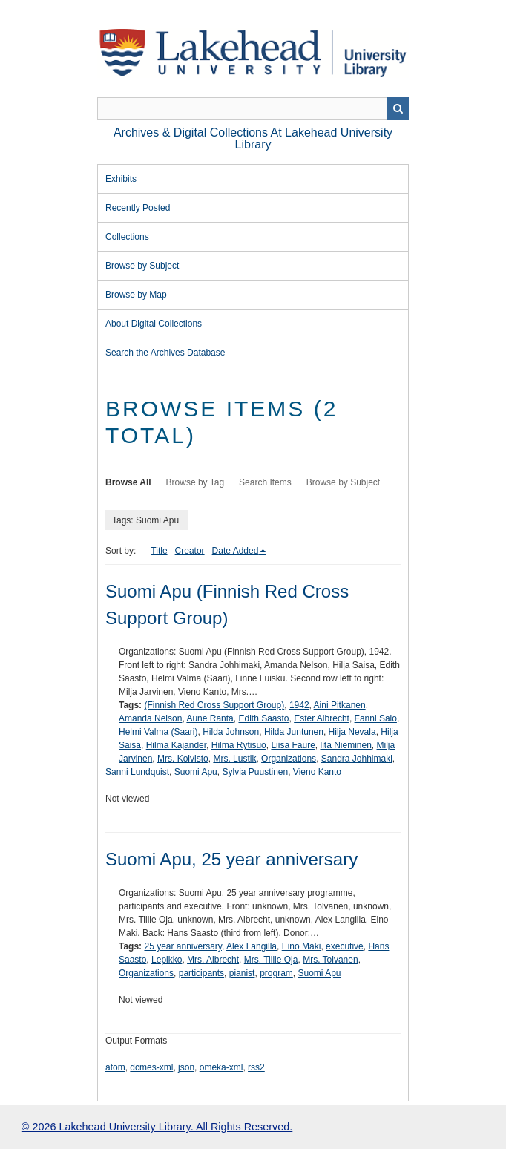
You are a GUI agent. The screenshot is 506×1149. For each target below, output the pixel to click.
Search (398, 108)
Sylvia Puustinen (255, 772)
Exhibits (121, 179)
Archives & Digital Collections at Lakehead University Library (253, 138)
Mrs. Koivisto (182, 758)
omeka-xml (221, 1067)
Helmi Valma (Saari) (158, 732)
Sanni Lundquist (137, 772)
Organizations (288, 758)
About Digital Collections (153, 323)
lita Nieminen (345, 745)
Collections (127, 237)
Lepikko (166, 960)
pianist (242, 973)
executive (345, 946)
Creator (190, 551)
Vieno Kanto (317, 772)
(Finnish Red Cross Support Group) (214, 705)
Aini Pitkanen (340, 705)
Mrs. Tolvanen (330, 960)
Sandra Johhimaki (356, 758)
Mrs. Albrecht (213, 960)
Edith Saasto (263, 718)
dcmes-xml (151, 1067)
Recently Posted (137, 208)
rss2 (256, 1067)
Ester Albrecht (321, 718)
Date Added (235, 551)
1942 (299, 705)
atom (115, 1067)
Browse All (128, 482)
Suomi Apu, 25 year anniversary (231, 859)
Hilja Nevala (352, 732)
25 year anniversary (183, 946)
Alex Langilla (251, 946)
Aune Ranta (209, 718)
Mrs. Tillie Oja (271, 960)
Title (159, 551)
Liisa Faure (293, 745)
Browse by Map (136, 294)
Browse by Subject (142, 266)
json (186, 1067)
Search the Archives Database (165, 352)
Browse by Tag (195, 482)
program (276, 973)
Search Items (265, 482)
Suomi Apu (195, 772)
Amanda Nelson (150, 718)
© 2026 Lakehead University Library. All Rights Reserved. (157, 1127)
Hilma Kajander (176, 745)
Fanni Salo (376, 718)
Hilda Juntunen (293, 732)
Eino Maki (301, 946)
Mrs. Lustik (234, 758)
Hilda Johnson (231, 732)
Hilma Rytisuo (238, 745)
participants (201, 973)
